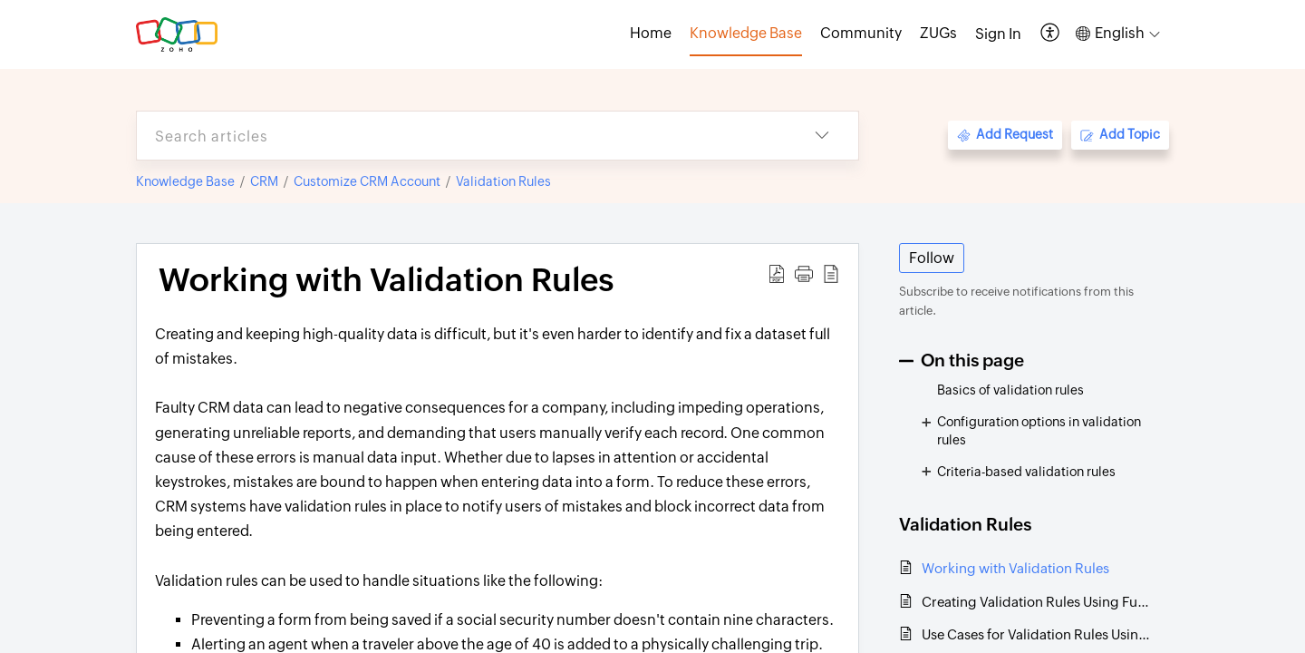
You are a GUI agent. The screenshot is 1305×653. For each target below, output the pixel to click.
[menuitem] (998, 34)
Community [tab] (861, 33)
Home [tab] (651, 33)
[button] (1050, 34)
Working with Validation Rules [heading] (386, 280)
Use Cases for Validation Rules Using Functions (1036, 634)
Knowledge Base (185, 181)
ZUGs (938, 33)
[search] (461, 136)
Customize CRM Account (367, 181)
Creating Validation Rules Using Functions (1036, 601)
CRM (264, 181)
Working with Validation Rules (1015, 568)
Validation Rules (503, 181)
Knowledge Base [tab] (746, 33)
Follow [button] (931, 258)
